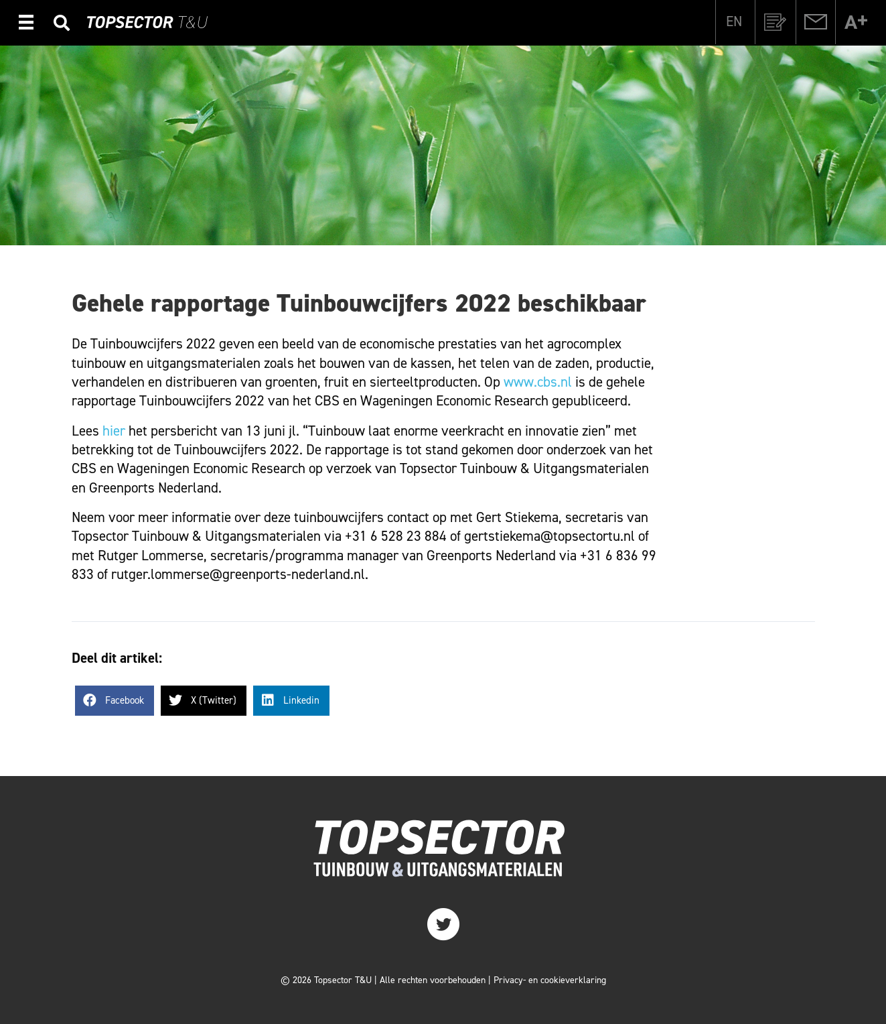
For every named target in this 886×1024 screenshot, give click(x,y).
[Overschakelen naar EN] (734, 21)
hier (113, 431)
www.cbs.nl (538, 382)
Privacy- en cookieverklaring (550, 980)
